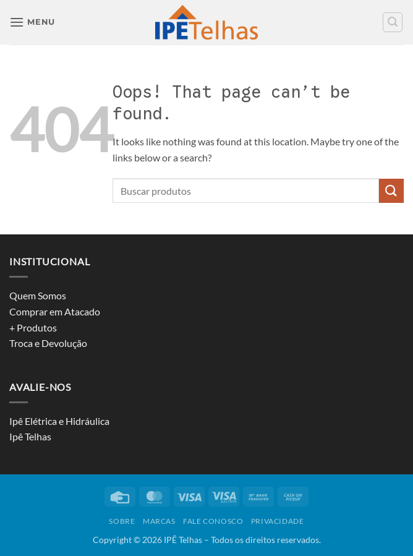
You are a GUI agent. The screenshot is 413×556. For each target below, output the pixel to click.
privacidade (277, 521)
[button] (32, 22)
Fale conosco (213, 521)
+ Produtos (33, 327)
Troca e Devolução (48, 343)
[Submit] (391, 191)
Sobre (122, 521)
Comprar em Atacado (54, 311)
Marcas (159, 521)
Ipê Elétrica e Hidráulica (59, 421)
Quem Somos (37, 295)
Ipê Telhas (30, 436)
